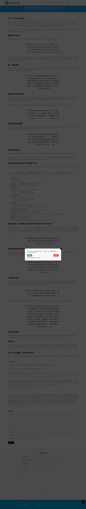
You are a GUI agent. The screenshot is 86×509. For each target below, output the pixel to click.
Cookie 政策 (37, 257)
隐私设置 (32, 257)
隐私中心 (28, 257)
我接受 (29, 255)
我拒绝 (56, 255)
